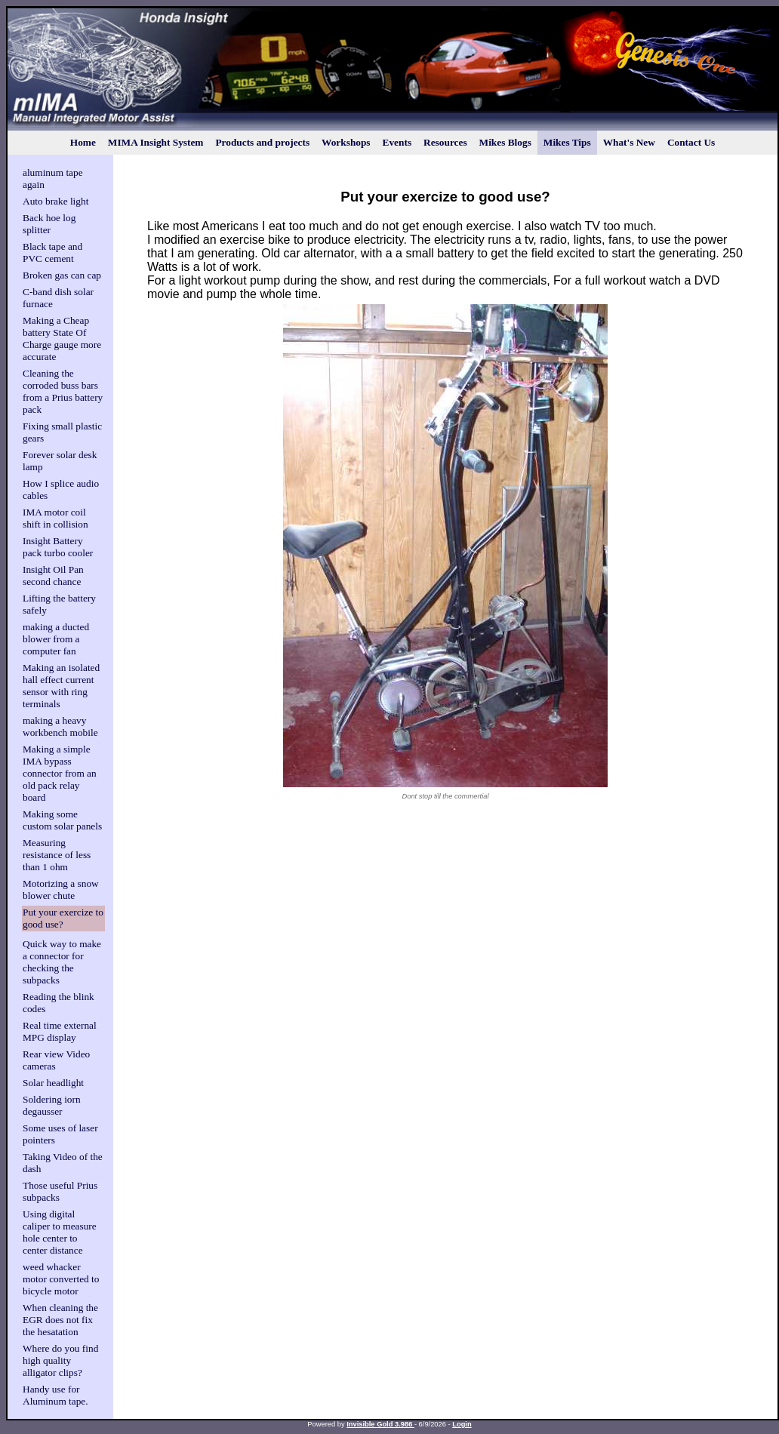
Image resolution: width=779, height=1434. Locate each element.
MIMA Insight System (156, 142)
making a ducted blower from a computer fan (56, 639)
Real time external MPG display (60, 1031)
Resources (445, 142)
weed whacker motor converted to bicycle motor (61, 1279)
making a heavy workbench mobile (60, 726)
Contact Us (691, 142)
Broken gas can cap (62, 275)
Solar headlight (53, 1082)
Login (461, 1424)
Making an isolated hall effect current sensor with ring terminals (61, 685)
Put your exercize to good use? (63, 918)
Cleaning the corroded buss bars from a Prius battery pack (63, 391)
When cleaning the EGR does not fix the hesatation (60, 1319)
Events (397, 142)
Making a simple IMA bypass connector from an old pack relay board (60, 773)
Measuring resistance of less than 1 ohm (57, 854)
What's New (629, 142)
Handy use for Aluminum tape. (55, 1395)
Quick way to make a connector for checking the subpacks (62, 962)
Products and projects (262, 142)
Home (83, 142)
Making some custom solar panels (62, 820)
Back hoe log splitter (49, 223)
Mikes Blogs (505, 142)
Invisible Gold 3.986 (380, 1424)
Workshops (346, 142)
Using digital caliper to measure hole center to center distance (60, 1232)
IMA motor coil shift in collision (55, 518)
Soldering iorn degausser (52, 1105)
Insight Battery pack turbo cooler (58, 547)
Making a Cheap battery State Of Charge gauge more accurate (62, 338)
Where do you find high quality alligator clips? (60, 1360)
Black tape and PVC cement (52, 252)
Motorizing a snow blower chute (61, 889)
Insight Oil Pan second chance (53, 575)
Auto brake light (55, 201)
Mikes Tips (567, 142)
